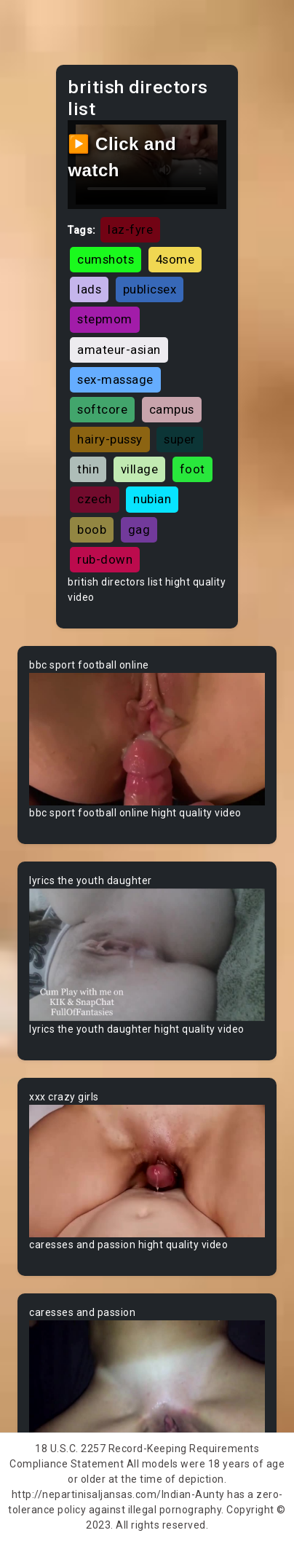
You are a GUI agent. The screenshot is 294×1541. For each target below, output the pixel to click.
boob (91, 529)
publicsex (150, 289)
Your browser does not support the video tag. (147, 739)
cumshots (105, 259)
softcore (102, 409)
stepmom (104, 319)
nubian (152, 499)
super (180, 439)
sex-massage (115, 379)
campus (171, 409)
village (140, 469)
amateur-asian (119, 349)
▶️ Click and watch (122, 157)
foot (192, 469)
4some (175, 259)
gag (139, 529)
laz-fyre (130, 229)
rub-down (104, 559)
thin (88, 469)
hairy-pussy (110, 439)
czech (94, 499)
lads (89, 289)
